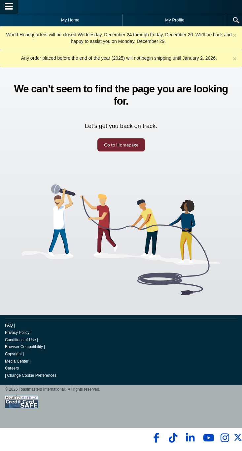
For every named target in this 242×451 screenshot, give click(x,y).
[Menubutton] (9, 7)
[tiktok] (172, 438)
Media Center (16, 361)
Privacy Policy (17, 332)
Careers (12, 368)
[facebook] (155, 438)
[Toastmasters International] (121, 7)
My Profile (174, 19)
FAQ (9, 325)
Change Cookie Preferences (31, 375)
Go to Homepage (121, 144)
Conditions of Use (20, 340)
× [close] (235, 35)
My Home (70, 19)
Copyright (13, 354)
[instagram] (224, 438)
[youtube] (207, 438)
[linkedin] (190, 438)
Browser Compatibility (24, 346)
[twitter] (238, 440)
